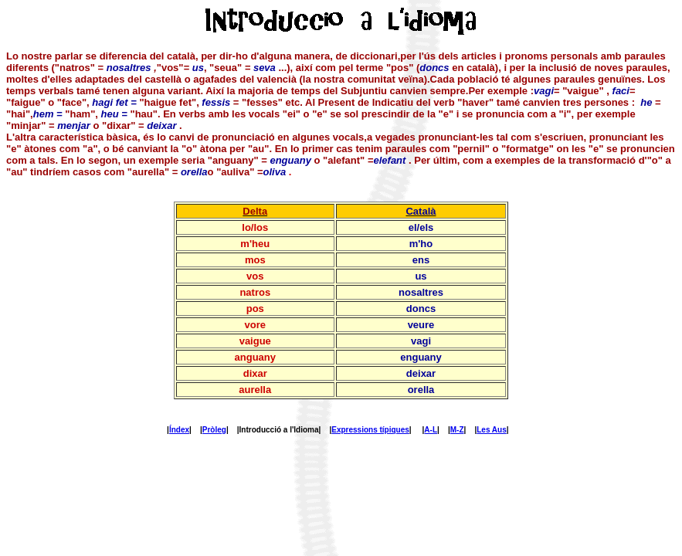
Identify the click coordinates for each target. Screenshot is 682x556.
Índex (179, 429)
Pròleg (214, 429)
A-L (430, 429)
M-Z (457, 429)
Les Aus (492, 429)
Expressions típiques (370, 429)
